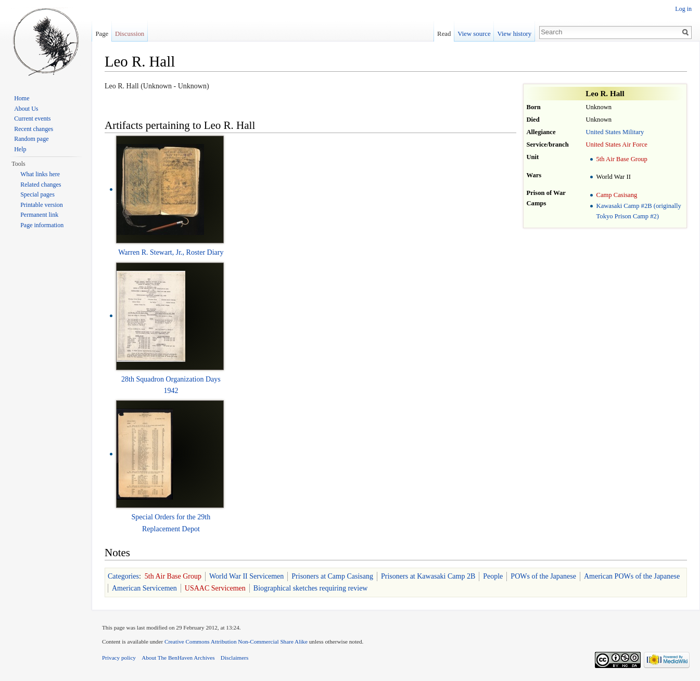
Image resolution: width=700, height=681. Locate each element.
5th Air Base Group (621, 159)
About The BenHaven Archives (178, 657)
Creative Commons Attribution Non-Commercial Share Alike (236, 641)
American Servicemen (144, 588)
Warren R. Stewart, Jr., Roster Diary (170, 252)
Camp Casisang (617, 195)
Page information (41, 225)
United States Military (615, 132)
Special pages (37, 194)
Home (21, 98)
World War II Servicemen (246, 576)
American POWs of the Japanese (632, 576)
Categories (123, 576)
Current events (32, 118)
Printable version (41, 204)
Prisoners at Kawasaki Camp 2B (428, 576)
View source (474, 33)
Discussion (129, 33)
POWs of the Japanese (543, 576)
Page (101, 33)
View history (515, 33)
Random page (31, 138)
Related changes (40, 184)
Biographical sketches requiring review (310, 588)
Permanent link (39, 214)
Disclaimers (234, 657)
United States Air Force (616, 144)
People (493, 576)
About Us (26, 108)
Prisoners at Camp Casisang (332, 576)
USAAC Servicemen (215, 588)
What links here (40, 174)
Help (20, 149)
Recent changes (33, 129)
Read (444, 33)
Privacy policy (119, 657)
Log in (683, 8)
